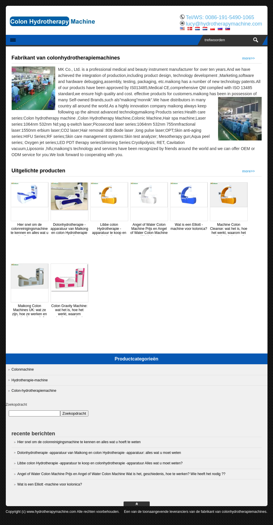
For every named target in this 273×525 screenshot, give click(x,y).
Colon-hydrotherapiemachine (34, 391)
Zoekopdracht (16, 405)
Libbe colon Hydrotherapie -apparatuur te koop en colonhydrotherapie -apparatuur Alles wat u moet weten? (109, 235)
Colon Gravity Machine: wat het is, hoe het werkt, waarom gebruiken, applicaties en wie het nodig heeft (69, 314)
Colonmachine (23, 369)
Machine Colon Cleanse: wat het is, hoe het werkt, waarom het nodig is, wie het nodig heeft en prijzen (228, 233)
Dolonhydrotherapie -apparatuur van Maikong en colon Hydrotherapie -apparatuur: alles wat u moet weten (69, 233)
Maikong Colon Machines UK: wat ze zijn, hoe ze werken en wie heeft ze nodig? (29, 312)
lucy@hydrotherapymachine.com (224, 24)
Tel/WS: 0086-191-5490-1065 (220, 17)
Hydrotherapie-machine (30, 380)
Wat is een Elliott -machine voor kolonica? (188, 227)
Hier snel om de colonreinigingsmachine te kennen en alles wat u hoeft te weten (29, 231)
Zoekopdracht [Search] (74, 413)
